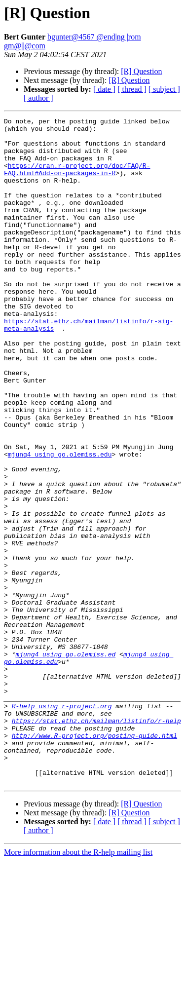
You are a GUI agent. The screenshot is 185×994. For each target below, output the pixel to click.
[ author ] (38, 98)
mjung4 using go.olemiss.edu (60, 522)
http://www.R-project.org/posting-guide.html (94, 859)
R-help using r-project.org (62, 824)
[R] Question (141, 71)
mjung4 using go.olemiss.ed (65, 762)
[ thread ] (132, 89)
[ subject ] (164, 89)
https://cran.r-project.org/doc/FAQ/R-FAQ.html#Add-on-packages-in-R (77, 180)
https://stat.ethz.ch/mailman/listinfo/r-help (96, 842)
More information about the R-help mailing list (78, 985)
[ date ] (104, 89)
